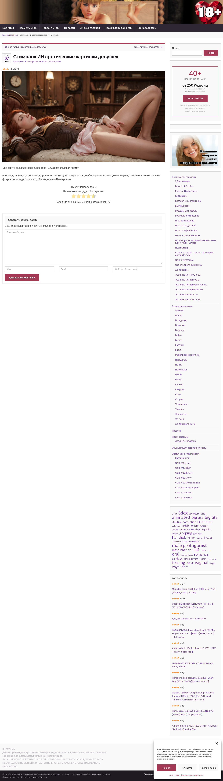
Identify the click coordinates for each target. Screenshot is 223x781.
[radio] (74, 196)
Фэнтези (179, 419)
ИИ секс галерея (90, 27)
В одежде (180, 330)
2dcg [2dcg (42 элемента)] (174, 513)
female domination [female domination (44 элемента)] (181, 529)
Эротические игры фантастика (191, 284)
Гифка (178, 335)
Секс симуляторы (184, 260)
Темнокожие (181, 404)
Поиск (176, 48)
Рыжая (52, 61)
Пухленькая (181, 369)
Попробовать (195, 98)
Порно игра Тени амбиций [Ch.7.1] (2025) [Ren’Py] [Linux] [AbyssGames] (193, 713)
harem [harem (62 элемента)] (191, 537)
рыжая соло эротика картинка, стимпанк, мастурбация (192, 665)
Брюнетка (180, 325)
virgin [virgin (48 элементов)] (212, 563)
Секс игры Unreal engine (187, 482)
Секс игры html (183, 462)
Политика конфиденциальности (192, 775)
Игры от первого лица (186, 230)
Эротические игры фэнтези (189, 289)
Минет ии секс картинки (187, 354)
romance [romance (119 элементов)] (201, 554)
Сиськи (179, 384)
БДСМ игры (181, 196)
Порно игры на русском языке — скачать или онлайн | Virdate (195, 241)
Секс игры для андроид (187, 487)
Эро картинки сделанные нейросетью (27, 47)
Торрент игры (50, 27)
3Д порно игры (182, 181)
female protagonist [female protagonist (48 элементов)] (201, 529)
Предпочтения (208, 767)
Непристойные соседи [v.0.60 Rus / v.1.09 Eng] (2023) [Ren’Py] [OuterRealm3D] (193, 679)
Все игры (8, 27)
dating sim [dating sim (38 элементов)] (176, 526)
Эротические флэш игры (187, 299)
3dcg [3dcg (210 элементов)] (183, 513)
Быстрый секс (182, 205)
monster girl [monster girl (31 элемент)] (205, 550)
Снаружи (179, 389)
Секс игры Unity (183, 477)
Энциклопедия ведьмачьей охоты (189, 447)
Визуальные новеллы (186, 210)
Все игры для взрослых (184, 177)
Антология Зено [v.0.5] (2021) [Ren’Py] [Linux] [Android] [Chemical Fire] (194, 727)
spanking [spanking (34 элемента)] (212, 559)
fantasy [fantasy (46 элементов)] (203, 525)
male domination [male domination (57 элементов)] (191, 541)
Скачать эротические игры (188, 264)
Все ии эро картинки (34, 61)
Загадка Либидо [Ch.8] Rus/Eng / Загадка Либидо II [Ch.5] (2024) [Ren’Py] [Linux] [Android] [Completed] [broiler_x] (193, 696)
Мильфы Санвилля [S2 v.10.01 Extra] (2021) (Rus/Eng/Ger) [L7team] (194, 591)
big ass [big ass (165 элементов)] (197, 517)
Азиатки (179, 310)
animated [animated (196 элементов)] (181, 517)
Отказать (187, 767)
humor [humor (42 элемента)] (200, 538)
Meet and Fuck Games (186, 191)
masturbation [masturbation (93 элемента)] (181, 550)
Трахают (179, 409)
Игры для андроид (184, 220)
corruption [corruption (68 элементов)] (189, 522)
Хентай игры (181, 269)
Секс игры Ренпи (183, 497)
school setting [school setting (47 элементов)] (191, 558)
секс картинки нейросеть (146, 47)
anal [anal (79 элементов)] (203, 513)
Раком (178, 374)
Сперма (179, 399)
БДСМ (178, 315)
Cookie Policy (174, 775)
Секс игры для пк (184, 492)
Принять (166, 767)
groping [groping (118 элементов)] (185, 533)
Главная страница (10, 35)
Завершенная (182, 458)
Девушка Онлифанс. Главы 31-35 (189, 618)
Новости (69, 27)
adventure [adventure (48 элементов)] (194, 513)
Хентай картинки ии (185, 423)
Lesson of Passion (184, 186)
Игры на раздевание (185, 225)
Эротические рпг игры (186, 294)
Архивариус (18, 61)
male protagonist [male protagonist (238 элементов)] (189, 545)
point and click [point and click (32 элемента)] (187, 555)
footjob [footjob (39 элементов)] (175, 533)
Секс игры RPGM (184, 472)
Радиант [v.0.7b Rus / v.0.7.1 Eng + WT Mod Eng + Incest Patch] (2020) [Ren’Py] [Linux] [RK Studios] (193, 633)
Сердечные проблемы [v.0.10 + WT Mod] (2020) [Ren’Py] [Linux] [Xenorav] (192, 605)
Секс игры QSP (183, 467)
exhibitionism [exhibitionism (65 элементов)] (190, 525)
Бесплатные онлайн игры (188, 200)
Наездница (181, 359)
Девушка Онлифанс (185, 441)
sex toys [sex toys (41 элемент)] (203, 558)
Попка (178, 364)
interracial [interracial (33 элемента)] (176, 542)
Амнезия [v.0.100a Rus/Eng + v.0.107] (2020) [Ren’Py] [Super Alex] (194, 650)
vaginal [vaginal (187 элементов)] (201, 562)
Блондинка (181, 320)
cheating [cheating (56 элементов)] (176, 521)
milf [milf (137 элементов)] (195, 549)
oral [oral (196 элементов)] (175, 554)
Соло (58, 61)
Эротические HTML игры (188, 274)
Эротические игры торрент (185, 453)
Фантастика (181, 414)
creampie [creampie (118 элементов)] (204, 521)
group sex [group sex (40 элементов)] (197, 533)
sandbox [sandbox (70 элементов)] (177, 558)
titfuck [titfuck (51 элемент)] (190, 563)
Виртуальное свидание (187, 215)
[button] (216, 743)
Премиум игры (28, 27)
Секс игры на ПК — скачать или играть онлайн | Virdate (194, 253)
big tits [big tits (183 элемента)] (211, 517)
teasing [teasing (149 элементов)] (178, 562)
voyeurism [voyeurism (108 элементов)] (180, 566)
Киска (46, 61)
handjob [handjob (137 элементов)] (179, 537)
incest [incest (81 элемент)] (208, 537)
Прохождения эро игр (118, 27)
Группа (178, 340)
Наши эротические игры (187, 235)
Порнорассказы (147, 27)
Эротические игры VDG (187, 279)
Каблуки (179, 345)
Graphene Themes (39, 777)
